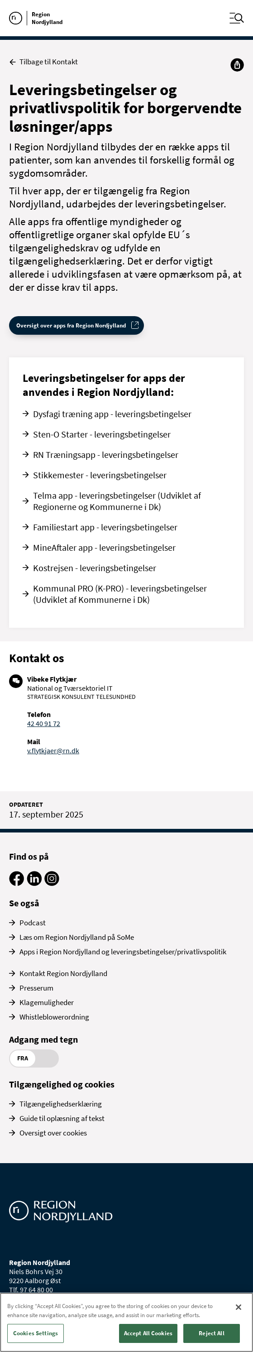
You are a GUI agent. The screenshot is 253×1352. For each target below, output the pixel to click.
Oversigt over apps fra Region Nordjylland (71, 325)
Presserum (36, 988)
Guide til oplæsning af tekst (62, 1118)
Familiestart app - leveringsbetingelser (105, 527)
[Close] (238, 1307)
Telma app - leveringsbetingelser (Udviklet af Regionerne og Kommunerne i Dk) (117, 501)
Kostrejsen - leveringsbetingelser (94, 567)
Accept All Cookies (148, 1333)
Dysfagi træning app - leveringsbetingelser (112, 413)
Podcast (32, 923)
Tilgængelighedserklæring (60, 1104)
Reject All (211, 1333)
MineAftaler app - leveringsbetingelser (104, 547)
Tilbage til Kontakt (43, 62)
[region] (126, 1322)
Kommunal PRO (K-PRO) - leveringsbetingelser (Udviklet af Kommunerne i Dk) (120, 593)
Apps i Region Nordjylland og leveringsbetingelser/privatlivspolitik (122, 952)
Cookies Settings (35, 1333)
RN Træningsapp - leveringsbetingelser (105, 454)
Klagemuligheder (46, 1002)
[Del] (237, 65)
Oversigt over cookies (53, 1133)
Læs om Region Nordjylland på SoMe (76, 937)
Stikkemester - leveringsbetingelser (100, 475)
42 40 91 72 (43, 723)
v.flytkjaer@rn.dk (53, 750)
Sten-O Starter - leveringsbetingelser (102, 434)
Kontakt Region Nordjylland (63, 973)
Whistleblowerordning (54, 1017)
